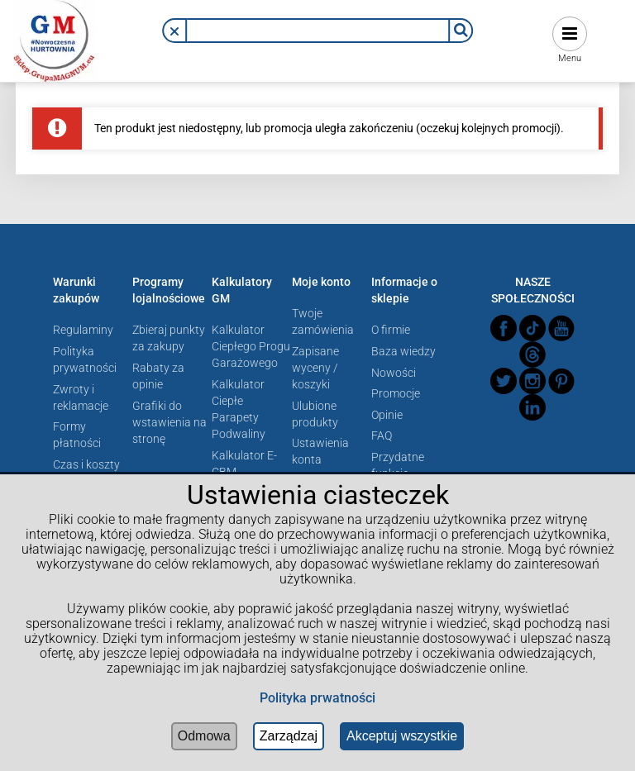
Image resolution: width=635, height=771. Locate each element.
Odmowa (204, 736)
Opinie (387, 414)
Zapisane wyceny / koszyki (315, 368)
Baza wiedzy (403, 351)
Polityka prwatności (317, 698)
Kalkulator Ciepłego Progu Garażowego (251, 346)
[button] (174, 31)
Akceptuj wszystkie (401, 736)
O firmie (390, 329)
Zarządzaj (289, 736)
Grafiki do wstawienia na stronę (169, 422)
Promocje (395, 393)
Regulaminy (83, 329)
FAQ (381, 435)
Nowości (393, 372)
